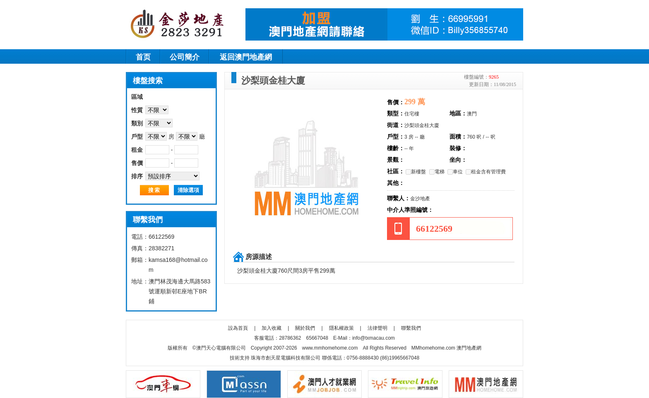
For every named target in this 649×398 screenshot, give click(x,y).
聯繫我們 (411, 328)
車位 (455, 172)
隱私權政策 (341, 328)
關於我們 (305, 328)
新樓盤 (416, 172)
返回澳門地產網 (246, 57)
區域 (137, 97)
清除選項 (188, 190)
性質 (137, 110)
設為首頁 (238, 328)
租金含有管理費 (486, 172)
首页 (143, 57)
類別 (137, 123)
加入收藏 (271, 328)
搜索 (154, 190)
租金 (137, 149)
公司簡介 (185, 57)
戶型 (137, 136)
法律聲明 (377, 328)
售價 (137, 163)
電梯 (437, 172)
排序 (137, 176)
